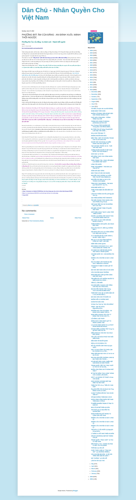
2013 (91, 82)
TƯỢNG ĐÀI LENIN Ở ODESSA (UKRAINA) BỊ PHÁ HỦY (100, 122)
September (94, 99)
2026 (91, 50)
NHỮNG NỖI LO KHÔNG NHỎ (100, 299)
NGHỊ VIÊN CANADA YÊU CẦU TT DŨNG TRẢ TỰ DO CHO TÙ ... (101, 315)
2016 (91, 75)
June (93, 106)
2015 (91, 77)
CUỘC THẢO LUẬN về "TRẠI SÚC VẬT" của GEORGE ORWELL (101, 451)
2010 (91, 89)
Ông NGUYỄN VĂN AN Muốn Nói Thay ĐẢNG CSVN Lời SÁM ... (102, 389)
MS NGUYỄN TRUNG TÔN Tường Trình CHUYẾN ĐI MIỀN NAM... (101, 289)
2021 (91, 62)
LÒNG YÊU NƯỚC (96, 164)
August (93, 101)
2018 (91, 70)
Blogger (75, 490)
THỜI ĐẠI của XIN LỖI (97, 448)
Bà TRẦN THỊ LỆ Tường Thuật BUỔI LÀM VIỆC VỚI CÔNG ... (101, 130)
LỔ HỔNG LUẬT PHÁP (98, 318)
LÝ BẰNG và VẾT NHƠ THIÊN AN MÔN (102, 433)
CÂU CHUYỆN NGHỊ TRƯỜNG (100, 272)
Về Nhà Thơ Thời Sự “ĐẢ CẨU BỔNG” (102, 304)
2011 (91, 87)
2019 (91, 67)
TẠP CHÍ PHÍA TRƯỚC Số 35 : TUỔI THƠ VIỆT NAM (101, 146)
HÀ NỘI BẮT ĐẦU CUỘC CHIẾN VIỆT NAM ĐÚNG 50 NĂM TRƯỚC (102, 362)
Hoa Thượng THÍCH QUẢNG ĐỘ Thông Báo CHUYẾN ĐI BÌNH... (101, 126)
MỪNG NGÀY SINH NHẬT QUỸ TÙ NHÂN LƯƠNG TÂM (101, 321)
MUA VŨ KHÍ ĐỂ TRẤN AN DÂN (100, 407)
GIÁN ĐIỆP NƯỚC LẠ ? (98, 187)
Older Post (78, 218)
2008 (91, 479)
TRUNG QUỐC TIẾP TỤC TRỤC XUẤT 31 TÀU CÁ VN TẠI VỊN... (102, 366)
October (94, 96)
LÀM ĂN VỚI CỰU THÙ (98, 460)
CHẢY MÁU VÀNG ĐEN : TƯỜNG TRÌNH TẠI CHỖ (101, 118)
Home (52, 218)
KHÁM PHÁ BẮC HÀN (97, 302)
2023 (91, 58)
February (94, 471)
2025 (91, 53)
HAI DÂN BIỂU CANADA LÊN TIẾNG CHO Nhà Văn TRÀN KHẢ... (101, 285)
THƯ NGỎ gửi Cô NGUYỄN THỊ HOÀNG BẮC (100, 410)
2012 (91, 84)
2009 (91, 476)
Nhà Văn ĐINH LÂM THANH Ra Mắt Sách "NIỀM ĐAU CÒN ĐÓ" (101, 262)
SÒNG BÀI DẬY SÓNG (97, 170)
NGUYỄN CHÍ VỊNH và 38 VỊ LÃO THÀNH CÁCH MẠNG (100, 180)
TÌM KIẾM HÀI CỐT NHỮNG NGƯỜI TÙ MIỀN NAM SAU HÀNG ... (102, 279)
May (92, 464)
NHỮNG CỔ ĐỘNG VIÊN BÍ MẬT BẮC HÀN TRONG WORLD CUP (102, 114)
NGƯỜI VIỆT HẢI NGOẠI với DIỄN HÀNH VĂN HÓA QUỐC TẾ (101, 142)
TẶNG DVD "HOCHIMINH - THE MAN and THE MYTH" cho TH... (102, 184)
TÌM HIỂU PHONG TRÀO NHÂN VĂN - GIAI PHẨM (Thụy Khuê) (102, 200)
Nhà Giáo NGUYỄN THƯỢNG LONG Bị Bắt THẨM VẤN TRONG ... (102, 358)
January (94, 473)
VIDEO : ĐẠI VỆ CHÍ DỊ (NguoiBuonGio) (97, 307)
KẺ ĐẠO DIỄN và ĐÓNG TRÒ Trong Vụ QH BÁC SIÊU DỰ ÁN (102, 329)
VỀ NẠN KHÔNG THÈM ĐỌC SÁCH (101, 397)
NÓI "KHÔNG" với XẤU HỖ (99, 458)
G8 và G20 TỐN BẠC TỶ (98, 133)
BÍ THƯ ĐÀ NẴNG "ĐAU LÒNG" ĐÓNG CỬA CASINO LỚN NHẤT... (102, 374)
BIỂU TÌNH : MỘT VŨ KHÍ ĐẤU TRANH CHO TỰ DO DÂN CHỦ (102, 138)
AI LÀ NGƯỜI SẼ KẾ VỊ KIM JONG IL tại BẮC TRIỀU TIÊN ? (102, 236)
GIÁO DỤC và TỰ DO (97, 154)
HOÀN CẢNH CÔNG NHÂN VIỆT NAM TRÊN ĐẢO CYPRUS (102, 400)
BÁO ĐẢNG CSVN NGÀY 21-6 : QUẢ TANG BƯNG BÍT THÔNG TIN (101, 246)
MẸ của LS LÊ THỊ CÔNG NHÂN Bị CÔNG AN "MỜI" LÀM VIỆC (101, 240)
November (94, 94)
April (93, 466)
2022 (91, 60)
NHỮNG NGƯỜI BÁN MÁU (99, 135)
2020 (91, 65)
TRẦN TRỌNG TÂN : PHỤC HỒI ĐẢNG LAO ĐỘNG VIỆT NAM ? (102, 161)
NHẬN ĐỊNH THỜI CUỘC (98, 111)
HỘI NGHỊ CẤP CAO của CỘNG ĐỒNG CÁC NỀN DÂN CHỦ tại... (102, 232)
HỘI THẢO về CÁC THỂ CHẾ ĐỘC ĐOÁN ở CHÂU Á (101, 220)
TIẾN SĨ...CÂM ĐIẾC (97, 282)
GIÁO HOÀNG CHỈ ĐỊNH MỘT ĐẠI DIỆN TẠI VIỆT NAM (101, 382)
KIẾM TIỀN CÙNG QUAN (98, 243)
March (93, 468)
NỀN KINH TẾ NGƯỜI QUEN (99, 341)
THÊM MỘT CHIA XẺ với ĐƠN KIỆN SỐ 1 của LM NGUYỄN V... (102, 293)
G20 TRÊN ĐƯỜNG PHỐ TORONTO (101, 198)
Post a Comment (29, 214)
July (92, 104)
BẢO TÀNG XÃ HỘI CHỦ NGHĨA (100, 173)
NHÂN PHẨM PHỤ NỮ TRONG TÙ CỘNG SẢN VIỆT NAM (101, 414)
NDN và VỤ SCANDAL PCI (99, 343)
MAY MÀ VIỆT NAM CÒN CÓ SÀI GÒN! (102, 270)
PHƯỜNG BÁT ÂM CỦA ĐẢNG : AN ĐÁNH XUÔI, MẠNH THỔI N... (101, 311)
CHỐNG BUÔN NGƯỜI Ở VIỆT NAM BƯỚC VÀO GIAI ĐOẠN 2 (101, 150)
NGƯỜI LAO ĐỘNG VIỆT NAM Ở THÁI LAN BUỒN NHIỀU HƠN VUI (102, 216)
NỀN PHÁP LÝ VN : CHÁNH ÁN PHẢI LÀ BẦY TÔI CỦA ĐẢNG (102, 444)
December (94, 91)
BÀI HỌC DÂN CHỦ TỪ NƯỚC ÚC (101, 297)
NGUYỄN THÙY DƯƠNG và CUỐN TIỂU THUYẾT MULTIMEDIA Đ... (101, 176)
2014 (91, 80)
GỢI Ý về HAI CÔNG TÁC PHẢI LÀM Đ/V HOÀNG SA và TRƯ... (101, 350)
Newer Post (25, 218)
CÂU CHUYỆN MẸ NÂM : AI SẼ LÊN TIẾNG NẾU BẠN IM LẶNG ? (101, 455)
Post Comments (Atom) (36, 221)
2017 (91, 72)
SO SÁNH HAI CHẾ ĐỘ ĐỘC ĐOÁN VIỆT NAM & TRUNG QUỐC (101, 250)
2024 (91, 55)
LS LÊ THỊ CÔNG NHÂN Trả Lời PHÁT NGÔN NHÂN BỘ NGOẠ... (102, 325)
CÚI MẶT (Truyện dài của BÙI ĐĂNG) (102, 108)
